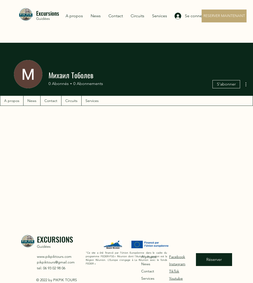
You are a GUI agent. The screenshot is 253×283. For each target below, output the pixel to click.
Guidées (43, 18)
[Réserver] (214, 259)
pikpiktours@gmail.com (56, 262)
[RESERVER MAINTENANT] (224, 16)
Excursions (47, 13)
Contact (147, 271)
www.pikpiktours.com (54, 256)
